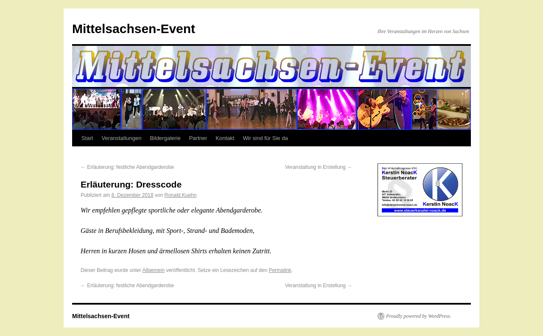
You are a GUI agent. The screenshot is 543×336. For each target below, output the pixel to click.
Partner (198, 138)
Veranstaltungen (121, 138)
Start (87, 138)
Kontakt (225, 138)
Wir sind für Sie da (265, 138)
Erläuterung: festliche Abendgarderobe (127, 167)
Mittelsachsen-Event (133, 29)
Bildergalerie (165, 138)
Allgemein (153, 270)
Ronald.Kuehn (180, 195)
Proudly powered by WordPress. (418, 316)
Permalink (280, 270)
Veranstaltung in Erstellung (318, 167)
